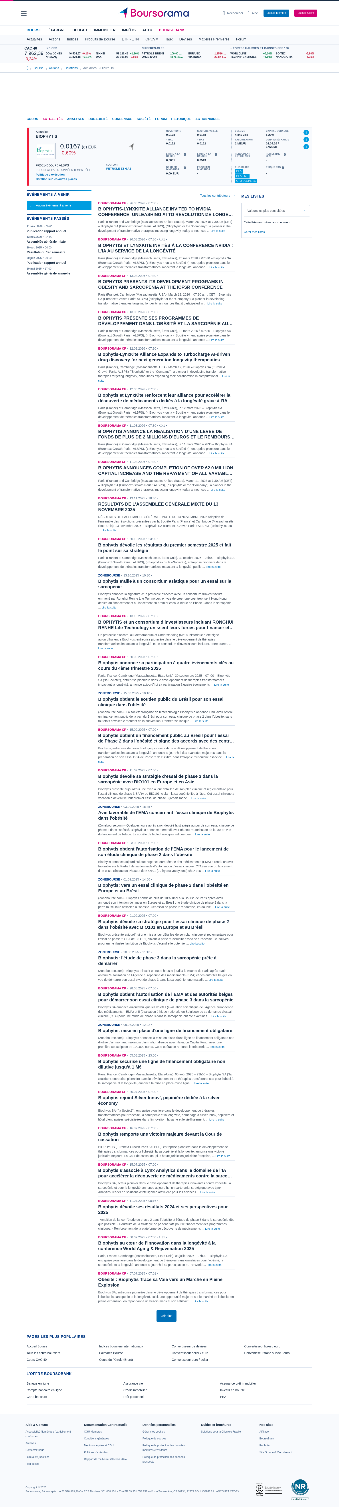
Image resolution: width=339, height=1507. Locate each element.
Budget (79, 30)
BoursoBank (172, 30)
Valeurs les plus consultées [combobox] (266, 210)
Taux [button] (169, 39)
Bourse (34, 30)
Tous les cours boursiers (43, 1353)
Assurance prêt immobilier (238, 1383)
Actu (147, 30)
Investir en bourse (232, 1390)
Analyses (75, 119)
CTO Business (246, 180)
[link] (31, 1443)
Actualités (53, 119)
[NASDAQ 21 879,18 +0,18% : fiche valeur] (69, 57)
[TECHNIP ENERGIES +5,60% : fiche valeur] (251, 57)
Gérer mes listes (254, 232)
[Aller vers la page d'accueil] (168, 13)
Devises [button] (185, 39)
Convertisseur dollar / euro (190, 1353)
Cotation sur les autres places (56, 179)
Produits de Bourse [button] (100, 39)
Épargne (57, 30)
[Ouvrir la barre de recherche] (233, 13)
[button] (24, 13)
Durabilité (98, 119)
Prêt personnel (133, 1397)
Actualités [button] (34, 39)
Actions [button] (54, 39)
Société (144, 119)
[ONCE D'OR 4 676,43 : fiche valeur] (163, 57)
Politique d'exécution (50, 174)
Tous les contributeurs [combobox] (215, 195)
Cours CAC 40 (37, 1359)
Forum (241, 39)
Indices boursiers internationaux (121, 1346)
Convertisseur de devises (189, 1346)
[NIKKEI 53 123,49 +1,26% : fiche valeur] (117, 53)
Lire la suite (217, 230)
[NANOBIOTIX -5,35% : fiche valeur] (295, 57)
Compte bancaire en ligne (44, 1390)
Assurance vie (133, 1383)
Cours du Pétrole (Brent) (116, 1359)
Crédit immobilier (135, 1390)
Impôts (129, 30)
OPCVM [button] (152, 39)
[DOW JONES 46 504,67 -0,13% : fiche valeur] (69, 53)
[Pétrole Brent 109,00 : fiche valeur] (163, 53)
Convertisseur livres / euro (262, 1346)
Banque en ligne (38, 1383)
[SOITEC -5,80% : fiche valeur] (295, 53)
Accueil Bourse (37, 1346)
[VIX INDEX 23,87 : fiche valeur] (208, 57)
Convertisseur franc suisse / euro (267, 1353)
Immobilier (104, 30)
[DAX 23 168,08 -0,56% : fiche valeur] (117, 57)
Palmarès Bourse (111, 1353)
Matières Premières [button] (213, 39)
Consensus (122, 119)
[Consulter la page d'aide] (253, 13)
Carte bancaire (37, 1397)
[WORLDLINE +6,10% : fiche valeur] (251, 53)
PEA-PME (242, 176)
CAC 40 (30, 48)
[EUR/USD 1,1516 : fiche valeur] (208, 53)
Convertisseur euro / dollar (190, 1359)
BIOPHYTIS (46, 136)
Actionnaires (207, 119)
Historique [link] (181, 119)
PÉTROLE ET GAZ (118, 168)
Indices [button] (72, 39)
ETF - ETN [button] (130, 39)
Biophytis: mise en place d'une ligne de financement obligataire (165, 1030)
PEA (239, 171)
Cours (32, 119)
